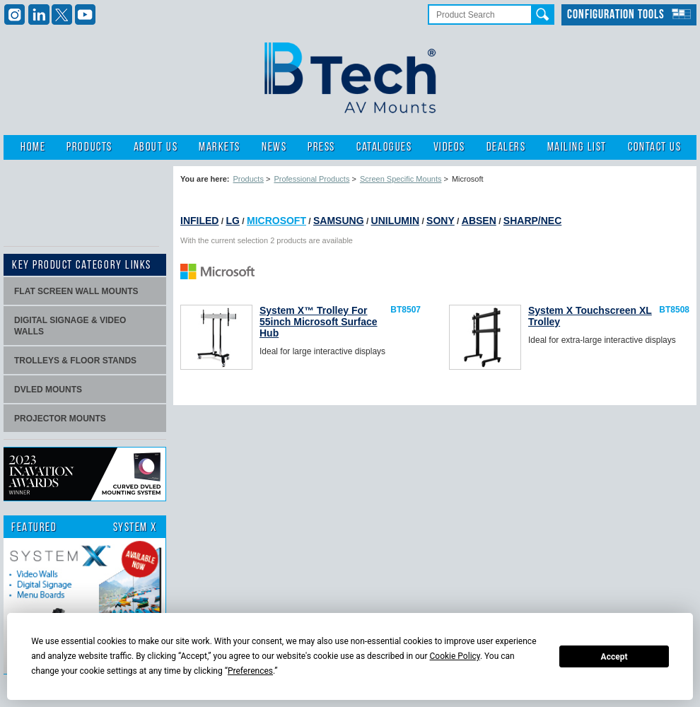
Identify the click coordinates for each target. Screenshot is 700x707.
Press (321, 147)
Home (33, 147)
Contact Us (654, 147)
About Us (155, 147)
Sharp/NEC (532, 220)
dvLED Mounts (48, 390)
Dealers (506, 147)
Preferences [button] (250, 671)
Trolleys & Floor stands (75, 361)
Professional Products (311, 179)
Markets (219, 147)
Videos (449, 147)
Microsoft (276, 220)
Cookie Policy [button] (455, 656)
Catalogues (384, 147)
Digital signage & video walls (70, 326)
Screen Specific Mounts (401, 179)
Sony (440, 220)
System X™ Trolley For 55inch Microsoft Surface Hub (318, 322)
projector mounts (60, 418)
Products (89, 147)
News (274, 147)
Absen (479, 220)
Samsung (338, 220)
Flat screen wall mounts (76, 291)
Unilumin (395, 220)
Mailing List (577, 147)
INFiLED (199, 220)
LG (232, 220)
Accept (614, 657)
